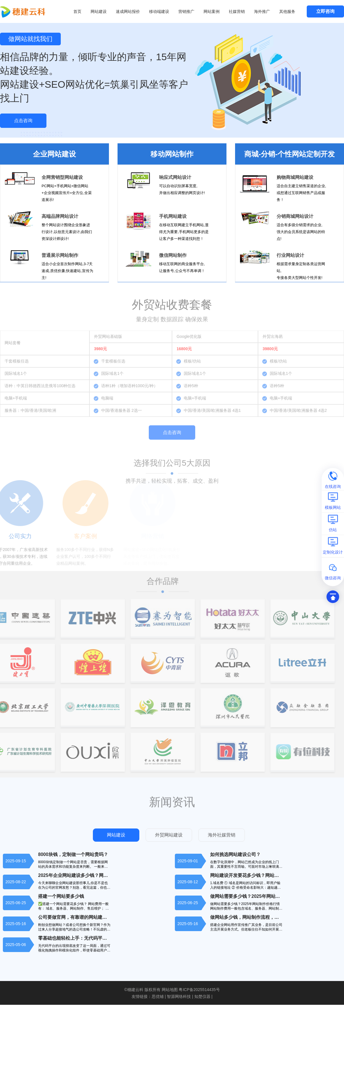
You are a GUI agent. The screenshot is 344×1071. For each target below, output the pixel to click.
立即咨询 (325, 11)
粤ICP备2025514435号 (199, 989)
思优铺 (158, 996)
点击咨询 (23, 120)
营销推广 (186, 11)
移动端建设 (159, 11)
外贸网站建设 (169, 834)
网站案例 (212, 11)
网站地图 (170, 989)
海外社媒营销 (221, 834)
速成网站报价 (128, 11)
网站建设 (99, 11)
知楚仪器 (202, 996)
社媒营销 (237, 11)
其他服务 (287, 11)
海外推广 (262, 11)
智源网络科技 (179, 996)
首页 (77, 11)
